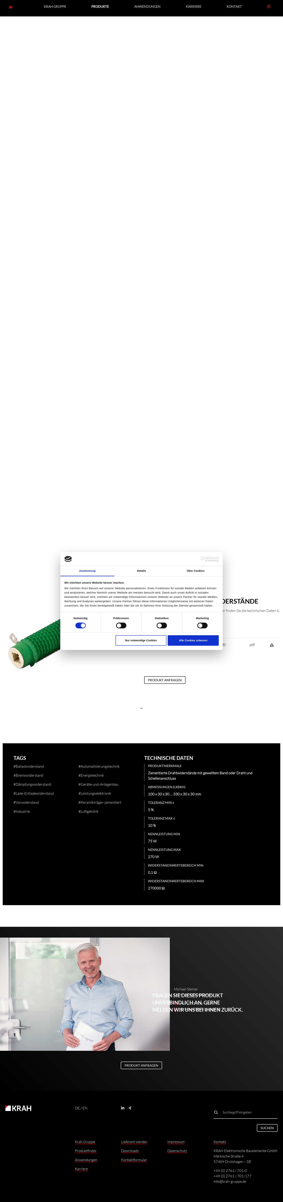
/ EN (83, 1108)
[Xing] (132, 1108)
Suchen (267, 1128)
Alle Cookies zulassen (193, 640)
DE (77, 1108)
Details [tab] (141, 570)
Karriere (193, 6)
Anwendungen (147, 6)
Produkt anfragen (165, 680)
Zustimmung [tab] (87, 570)
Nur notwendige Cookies (141, 640)
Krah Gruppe (55, 6)
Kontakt (234, 6)
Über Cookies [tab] (195, 570)
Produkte (100, 6)
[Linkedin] (124, 1108)
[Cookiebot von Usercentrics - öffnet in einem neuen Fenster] (203, 559)
